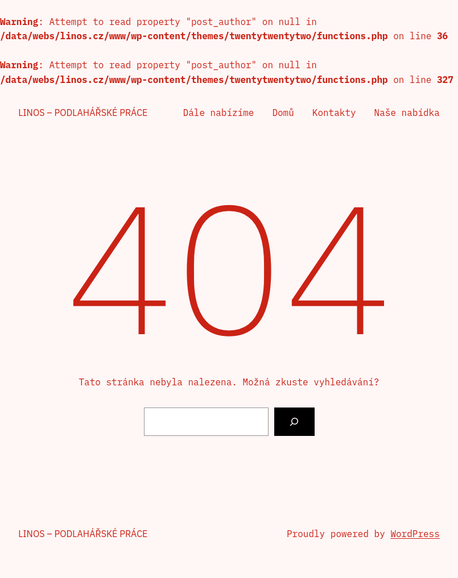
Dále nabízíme (218, 112)
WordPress (414, 533)
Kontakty (334, 112)
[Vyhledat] (294, 421)
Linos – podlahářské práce (82, 112)
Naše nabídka (407, 112)
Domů (283, 112)
